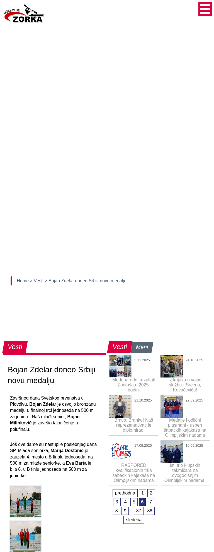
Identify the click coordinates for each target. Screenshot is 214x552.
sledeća (133, 519)
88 (149, 510)
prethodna (125, 493)
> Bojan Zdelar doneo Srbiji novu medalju (85, 280)
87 (138, 510)
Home (23, 280)
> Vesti (37, 280)
